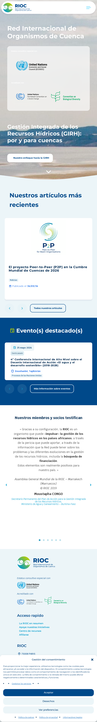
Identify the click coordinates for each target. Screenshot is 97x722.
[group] (48, 259)
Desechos (48, 710)
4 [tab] (52, 540)
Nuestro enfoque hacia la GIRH (31, 157)
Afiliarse (24, 634)
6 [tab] (61, 540)
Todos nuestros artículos (48, 308)
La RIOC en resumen (31, 623)
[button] (92, 668)
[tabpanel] (48, 467)
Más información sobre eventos (52, 388)
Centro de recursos (30, 631)
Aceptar (48, 701)
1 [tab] (40, 540)
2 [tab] (44, 540)
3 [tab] (48, 540)
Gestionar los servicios (21, 692)
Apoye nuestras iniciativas (34, 627)
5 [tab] (56, 540)
